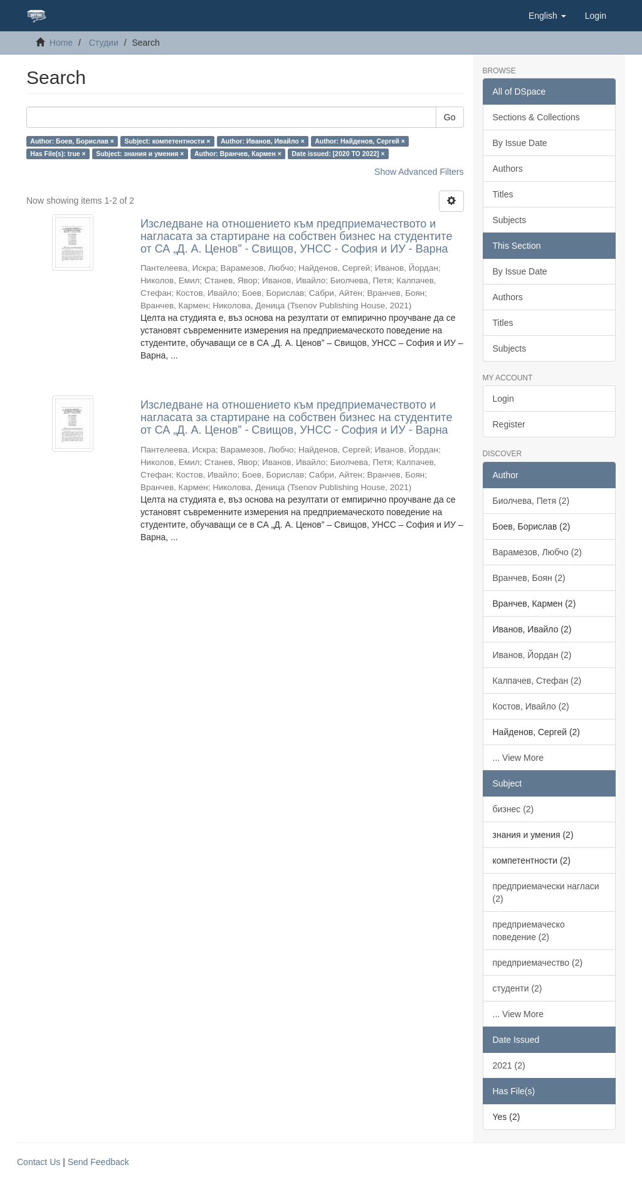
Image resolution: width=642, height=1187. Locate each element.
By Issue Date (520, 143)
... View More (518, 758)
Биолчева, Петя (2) (531, 501)
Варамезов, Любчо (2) (537, 552)
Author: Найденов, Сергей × (360, 141)
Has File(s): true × (57, 153)
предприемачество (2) (538, 963)
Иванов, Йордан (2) (532, 655)
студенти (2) (517, 988)
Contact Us (38, 1162)
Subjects (510, 220)
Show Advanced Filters (418, 172)
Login (503, 399)
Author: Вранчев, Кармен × (238, 153)
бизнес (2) (513, 809)
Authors (508, 169)
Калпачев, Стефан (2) (537, 681)
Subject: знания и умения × (140, 153)
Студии (103, 43)
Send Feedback (98, 1162)
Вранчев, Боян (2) (529, 578)
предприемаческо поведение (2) (529, 930)
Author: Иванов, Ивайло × (263, 141)
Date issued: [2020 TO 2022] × (338, 153)
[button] (547, 15)
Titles (503, 194)
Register (509, 424)
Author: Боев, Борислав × (72, 141)
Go (450, 117)
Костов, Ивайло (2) (531, 706)
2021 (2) (509, 1065)
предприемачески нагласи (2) (546, 892)
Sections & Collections (536, 117)
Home (61, 43)
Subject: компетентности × (167, 141)
